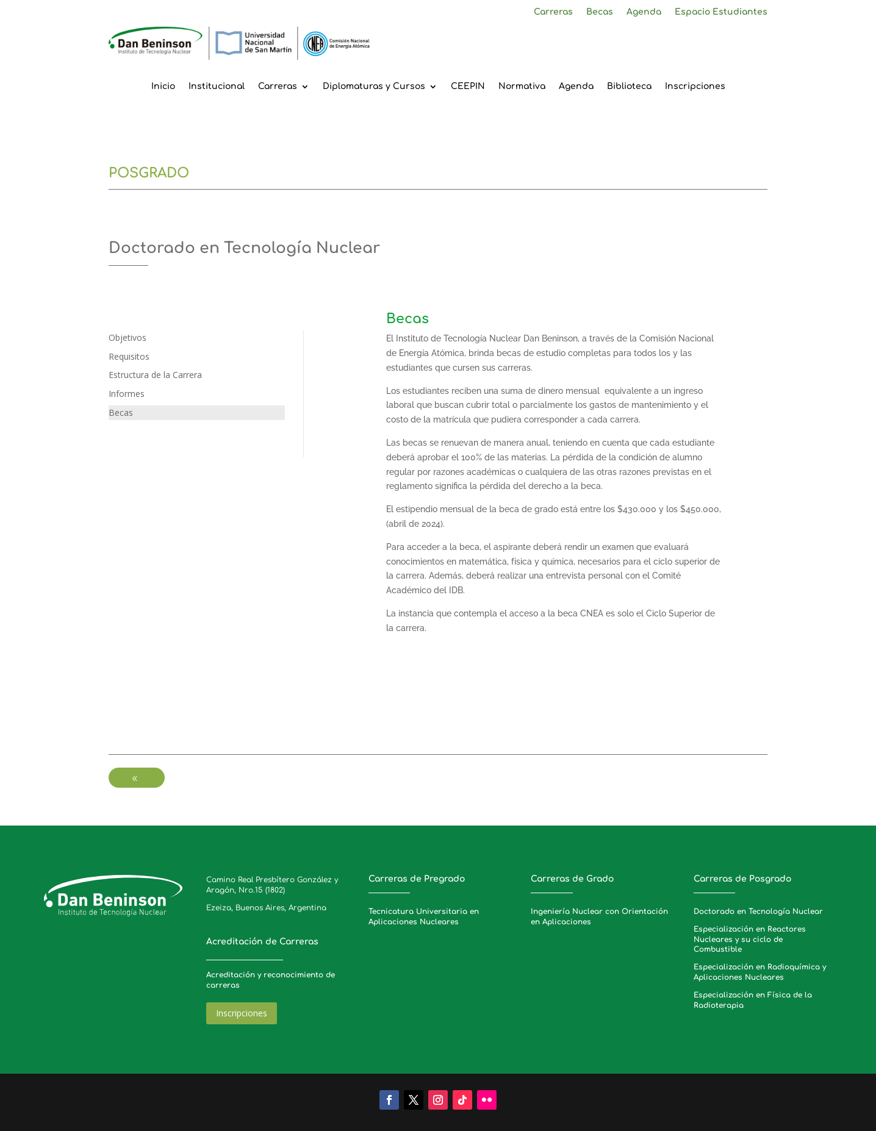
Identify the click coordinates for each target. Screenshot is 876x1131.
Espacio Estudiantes (721, 12)
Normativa (521, 86)
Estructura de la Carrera (155, 374)
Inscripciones (695, 86)
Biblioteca (629, 86)
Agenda (643, 12)
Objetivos (127, 337)
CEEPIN (468, 86)
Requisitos (129, 356)
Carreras (553, 12)
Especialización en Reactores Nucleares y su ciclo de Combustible (750, 939)
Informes (127, 393)
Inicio (163, 86)
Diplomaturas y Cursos (374, 86)
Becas (599, 12)
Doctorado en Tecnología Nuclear (758, 911)
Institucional (216, 86)
